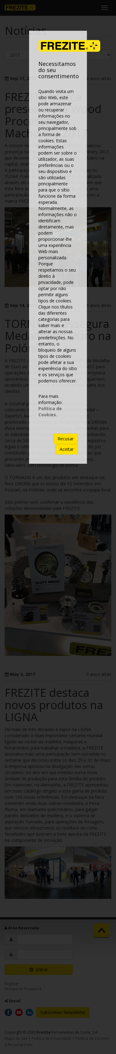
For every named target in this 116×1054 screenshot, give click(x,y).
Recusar (66, 439)
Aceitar (67, 449)
